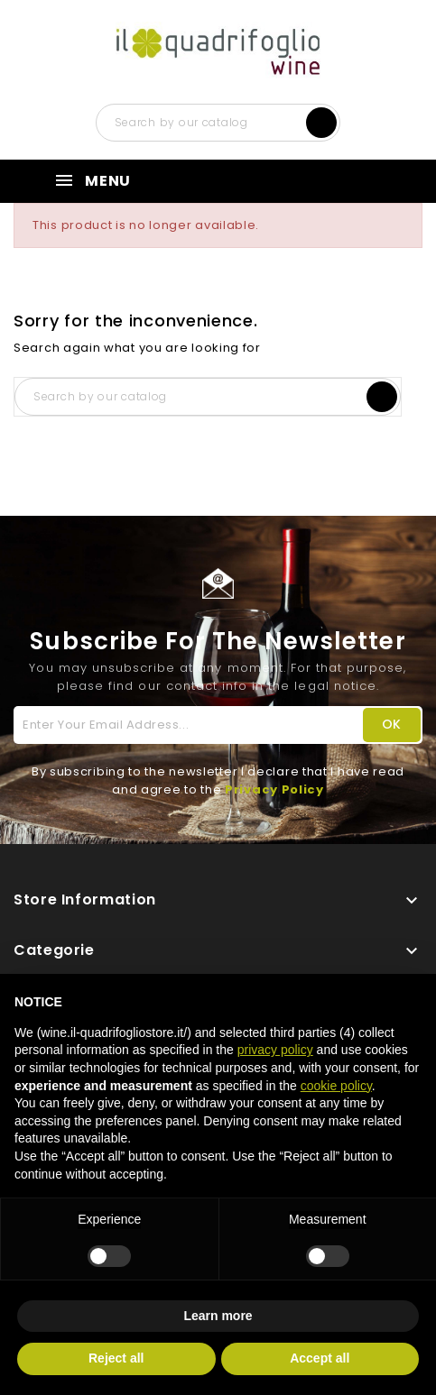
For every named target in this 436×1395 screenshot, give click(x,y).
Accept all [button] (319, 1358)
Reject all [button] (116, 1358)
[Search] (218, 123)
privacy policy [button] (275, 1049)
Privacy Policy (274, 789)
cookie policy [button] (336, 1085)
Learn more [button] (217, 1315)
